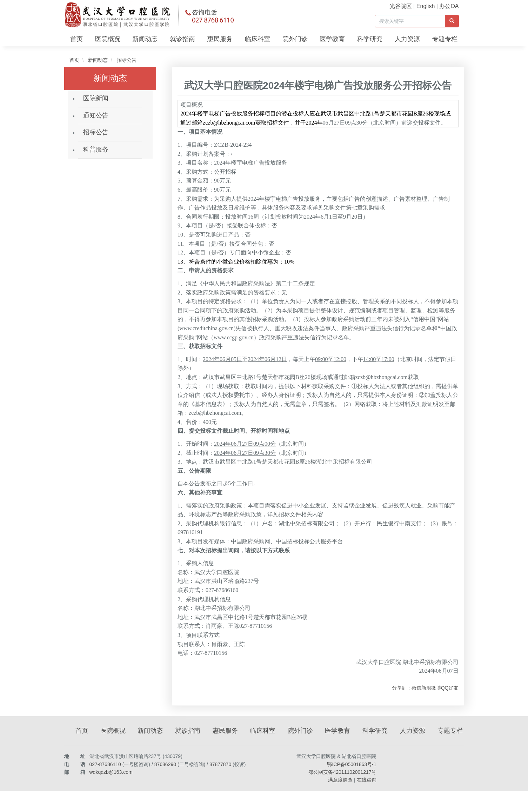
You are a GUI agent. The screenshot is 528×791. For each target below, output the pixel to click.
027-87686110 (105, 764)
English (425, 6)
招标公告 (125, 60)
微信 (416, 688)
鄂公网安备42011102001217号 (342, 772)
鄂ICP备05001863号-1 (351, 764)
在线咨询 (366, 780)
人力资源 (407, 38)
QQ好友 (450, 688)
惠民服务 (220, 38)
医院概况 (107, 38)
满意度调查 (340, 780)
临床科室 (257, 38)
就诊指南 (182, 38)
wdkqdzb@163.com (111, 772)
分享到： (402, 688)
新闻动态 (145, 38)
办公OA (449, 6)
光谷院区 (400, 6)
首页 (76, 38)
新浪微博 (431, 688)
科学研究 (369, 38)
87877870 (220, 764)
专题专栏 (444, 38)
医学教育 (332, 38)
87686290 (165, 764)
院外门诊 (295, 38)
